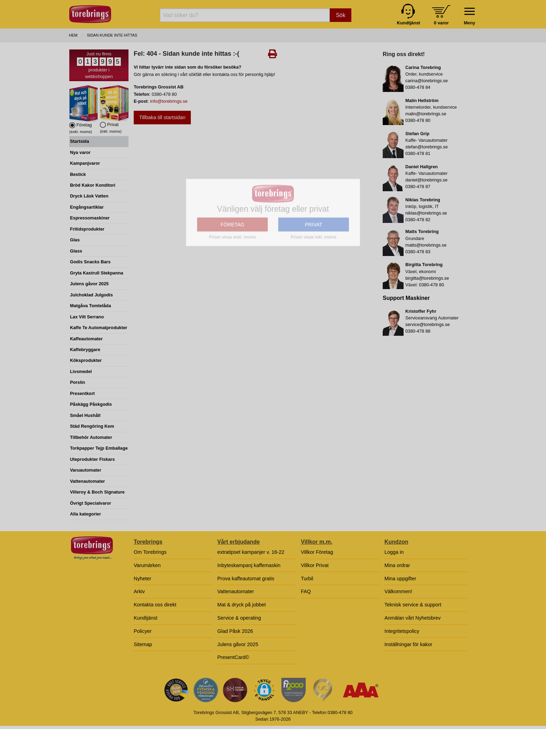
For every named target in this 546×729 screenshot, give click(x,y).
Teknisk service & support (412, 604)
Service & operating (239, 618)
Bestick (78, 174)
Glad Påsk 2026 (235, 631)
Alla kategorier (85, 514)
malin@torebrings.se (425, 113)
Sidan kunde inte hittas (112, 35)
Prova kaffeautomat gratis (245, 578)
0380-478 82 (417, 219)
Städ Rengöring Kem (92, 426)
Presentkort (82, 393)
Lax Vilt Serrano (87, 316)
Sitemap (143, 644)
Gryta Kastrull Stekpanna (96, 273)
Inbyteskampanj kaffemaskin (248, 565)
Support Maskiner (406, 298)
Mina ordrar (397, 565)
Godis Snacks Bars (90, 261)
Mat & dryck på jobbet (241, 604)
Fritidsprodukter (87, 229)
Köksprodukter (86, 360)
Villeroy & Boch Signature (97, 492)
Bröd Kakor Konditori (92, 185)
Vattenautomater (87, 481)
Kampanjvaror (85, 163)
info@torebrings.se (169, 101)
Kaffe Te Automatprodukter (98, 327)
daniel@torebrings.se (426, 180)
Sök (340, 15)
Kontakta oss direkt (155, 604)
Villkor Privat (315, 565)
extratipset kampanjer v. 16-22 (250, 552)
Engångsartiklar (87, 207)
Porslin (77, 382)
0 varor (441, 22)
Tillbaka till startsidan (162, 117)
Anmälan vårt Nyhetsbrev (412, 618)
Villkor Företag (317, 552)
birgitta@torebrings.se (427, 278)
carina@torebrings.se (426, 80)
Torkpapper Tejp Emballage (99, 448)
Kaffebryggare (85, 349)
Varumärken (147, 565)
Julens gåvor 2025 (89, 283)
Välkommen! (398, 591)
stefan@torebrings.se (426, 146)
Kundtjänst (145, 618)
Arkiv (139, 591)
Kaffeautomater (86, 338)
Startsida (79, 141)
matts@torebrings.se (425, 245)
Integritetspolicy (401, 631)
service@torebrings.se (427, 324)
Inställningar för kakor (408, 644)
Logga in (394, 552)
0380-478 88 (417, 331)
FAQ (306, 591)
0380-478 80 (417, 120)
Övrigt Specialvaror (90, 503)
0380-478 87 (417, 186)
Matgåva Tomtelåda (90, 305)
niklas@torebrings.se (426, 213)
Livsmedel (81, 371)
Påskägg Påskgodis (91, 404)
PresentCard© (233, 657)
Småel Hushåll (85, 415)
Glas (75, 239)
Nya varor (80, 152)
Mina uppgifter (400, 578)
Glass (76, 251)
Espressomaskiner (90, 217)
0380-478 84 (417, 87)
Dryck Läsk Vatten (89, 196)
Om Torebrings (150, 552)
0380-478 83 (417, 251)
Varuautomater (85, 470)
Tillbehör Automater (91, 437)
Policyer (142, 631)
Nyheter (142, 578)
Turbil (307, 578)
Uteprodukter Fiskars (92, 459)
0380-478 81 (417, 153)
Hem (73, 35)
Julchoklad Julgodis (91, 294)
